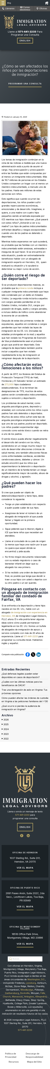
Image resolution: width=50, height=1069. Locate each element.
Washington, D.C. (36, 979)
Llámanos (8, 8)
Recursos (14, 1061)
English (25, 40)
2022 (5, 738)
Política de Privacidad (10, 1055)
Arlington (29, 996)
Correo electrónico (25, 8)
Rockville (25, 993)
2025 (5, 724)
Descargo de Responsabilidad (34, 1055)
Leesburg (31, 983)
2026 (5, 719)
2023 (5, 734)
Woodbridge (26, 989)
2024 (5, 729)
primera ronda (25, 288)
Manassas (17, 996)
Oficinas (41, 8)
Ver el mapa (25, 867)
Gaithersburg (12, 993)
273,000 (9, 384)
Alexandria (41, 996)
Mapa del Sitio (34, 1061)
